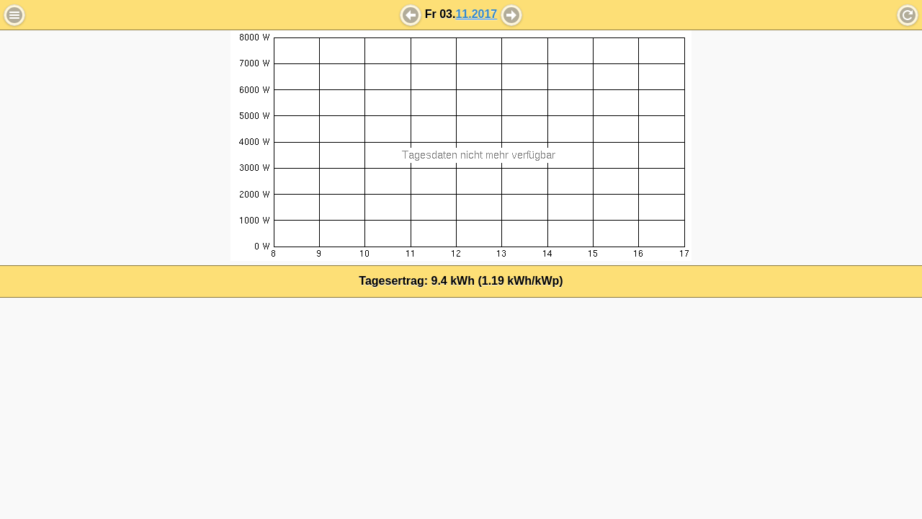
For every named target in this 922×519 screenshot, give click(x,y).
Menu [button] (14, 15)
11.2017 (476, 14)
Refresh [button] (907, 15)
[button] (410, 15)
